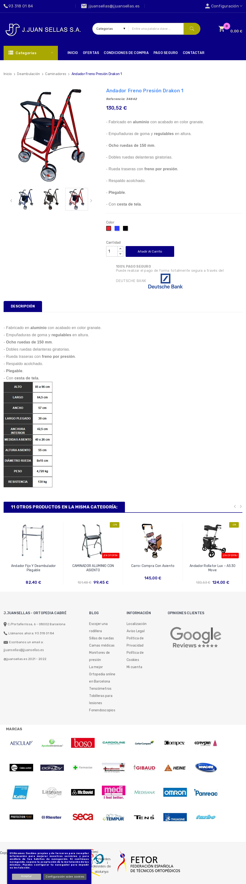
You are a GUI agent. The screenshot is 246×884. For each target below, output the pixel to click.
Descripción (23, 306)
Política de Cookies (135, 656)
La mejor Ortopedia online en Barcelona (102, 674)
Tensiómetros (100, 689)
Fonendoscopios (102, 710)
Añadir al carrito (150, 251)
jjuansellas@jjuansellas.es (24, 650)
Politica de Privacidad (135, 642)
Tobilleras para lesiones (100, 699)
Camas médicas (102, 645)
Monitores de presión (99, 656)
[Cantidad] (112, 251)
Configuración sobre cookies (65, 876)
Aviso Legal (136, 631)
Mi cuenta (134, 667)
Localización (137, 624)
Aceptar (27, 876)
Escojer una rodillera (98, 627)
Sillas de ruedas (101, 638)
